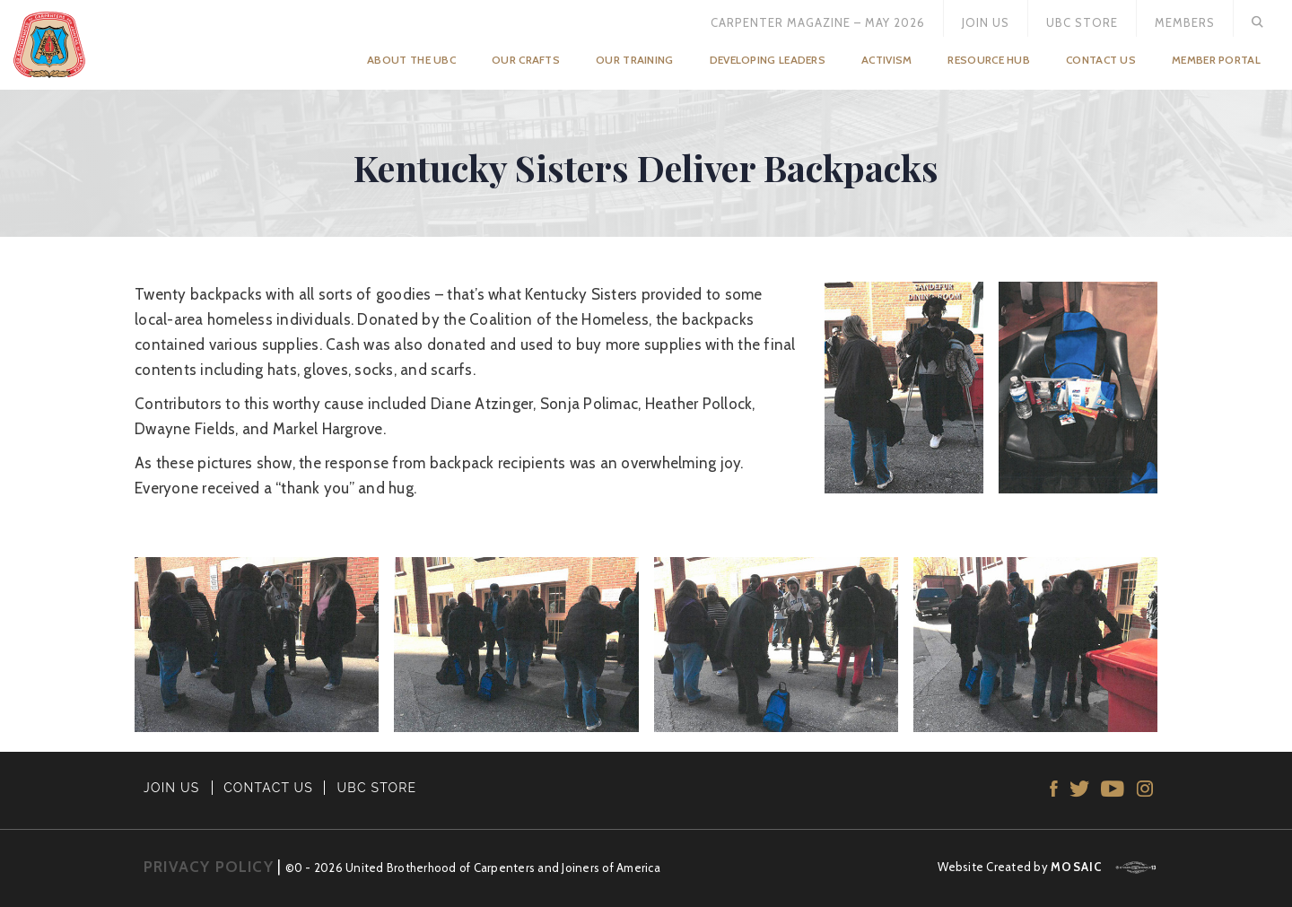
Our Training (635, 59)
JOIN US (172, 788)
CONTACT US (268, 788)
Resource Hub (988, 59)
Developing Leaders (767, 59)
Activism (886, 59)
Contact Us (1101, 59)
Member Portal (1216, 59)
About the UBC (411, 59)
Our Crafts (526, 59)
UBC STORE (377, 788)
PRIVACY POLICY (209, 867)
